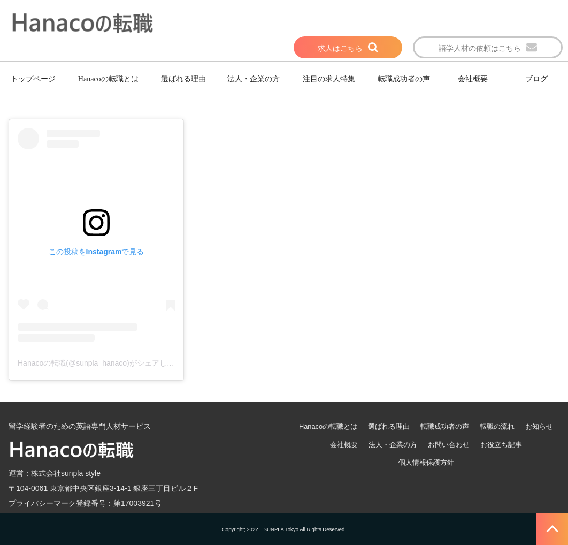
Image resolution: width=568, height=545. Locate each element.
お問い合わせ (449, 445)
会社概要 (473, 79)
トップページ (33, 79)
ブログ (536, 79)
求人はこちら (340, 48)
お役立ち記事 (501, 445)
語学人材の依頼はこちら (480, 48)
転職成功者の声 (404, 79)
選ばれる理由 (183, 79)
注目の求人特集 (329, 79)
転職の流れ (497, 426)
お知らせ (539, 426)
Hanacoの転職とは (108, 79)
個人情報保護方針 (426, 462)
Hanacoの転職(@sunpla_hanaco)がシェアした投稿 (103, 363)
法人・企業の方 (253, 79)
